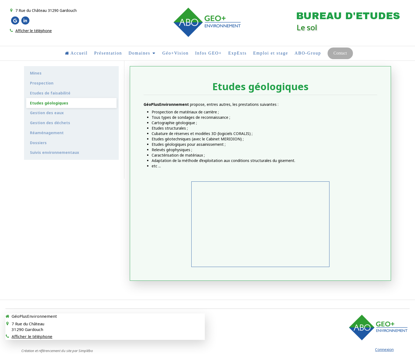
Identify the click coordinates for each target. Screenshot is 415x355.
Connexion (384, 349)
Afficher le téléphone (33, 30)
